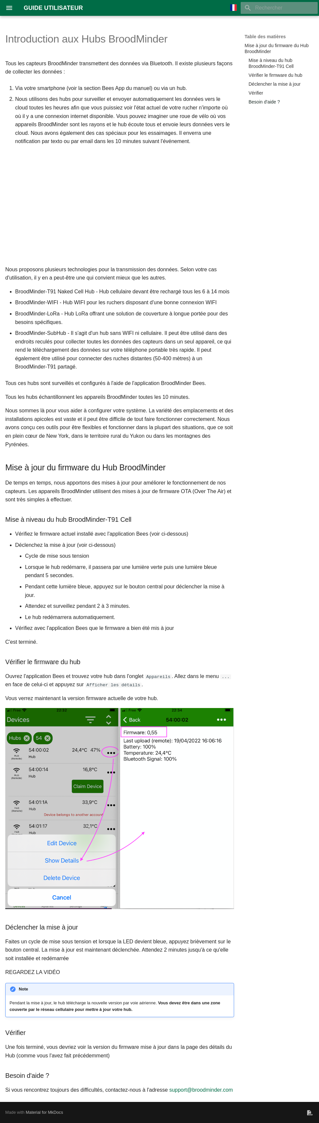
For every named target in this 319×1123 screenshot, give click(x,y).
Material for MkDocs (44, 1112)
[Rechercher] (279, 8)
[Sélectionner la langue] (233, 8)
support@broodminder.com (201, 1089)
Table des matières (265, 36)
